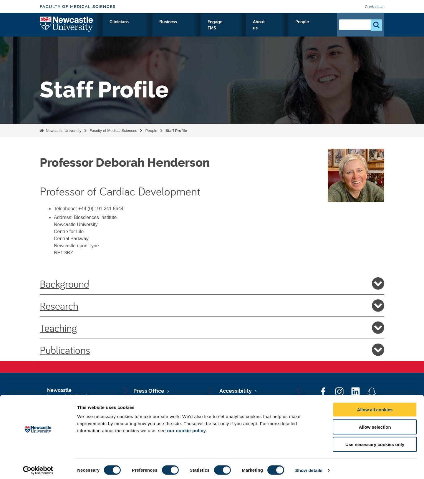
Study (167, 28)
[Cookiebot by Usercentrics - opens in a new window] (38, 467)
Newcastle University (63, 130)
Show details (309, 467)
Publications (212, 350)
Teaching (212, 328)
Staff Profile (176, 130)
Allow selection (375, 424)
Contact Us (374, 6)
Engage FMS (258, 28)
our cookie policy (186, 427)
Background (212, 283)
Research (140, 28)
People (320, 28)
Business (224, 28)
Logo (67, 27)
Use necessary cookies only (374, 441)
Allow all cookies (375, 406)
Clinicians (194, 28)
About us (292, 28)
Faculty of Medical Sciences (78, 6)
